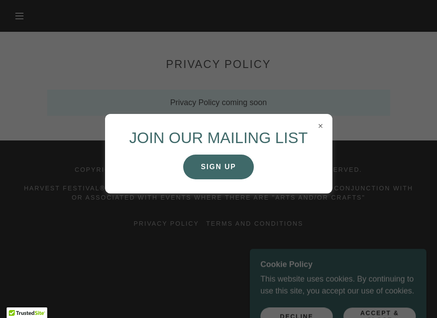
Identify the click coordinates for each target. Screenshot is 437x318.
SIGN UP (218, 166)
